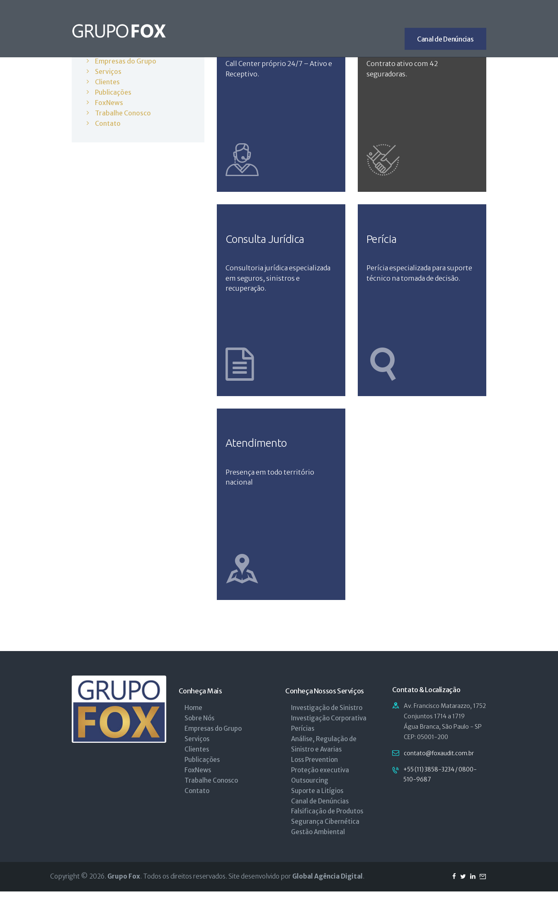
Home (193, 717)
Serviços (108, 71)
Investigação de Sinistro (326, 717)
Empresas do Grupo (125, 61)
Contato (108, 122)
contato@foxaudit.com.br (439, 762)
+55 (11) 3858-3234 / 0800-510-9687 (442, 784)
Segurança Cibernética (325, 831)
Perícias (302, 738)
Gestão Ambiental (318, 841)
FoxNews (109, 101)
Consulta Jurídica (270, 243)
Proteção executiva (320, 779)
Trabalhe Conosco (123, 112)
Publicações (113, 91)
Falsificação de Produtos (327, 821)
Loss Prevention (314, 769)
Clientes (107, 81)
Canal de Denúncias (320, 810)
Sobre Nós (199, 728)
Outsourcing (309, 790)
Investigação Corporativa (328, 728)
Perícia (384, 243)
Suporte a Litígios (317, 800)
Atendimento (261, 451)
